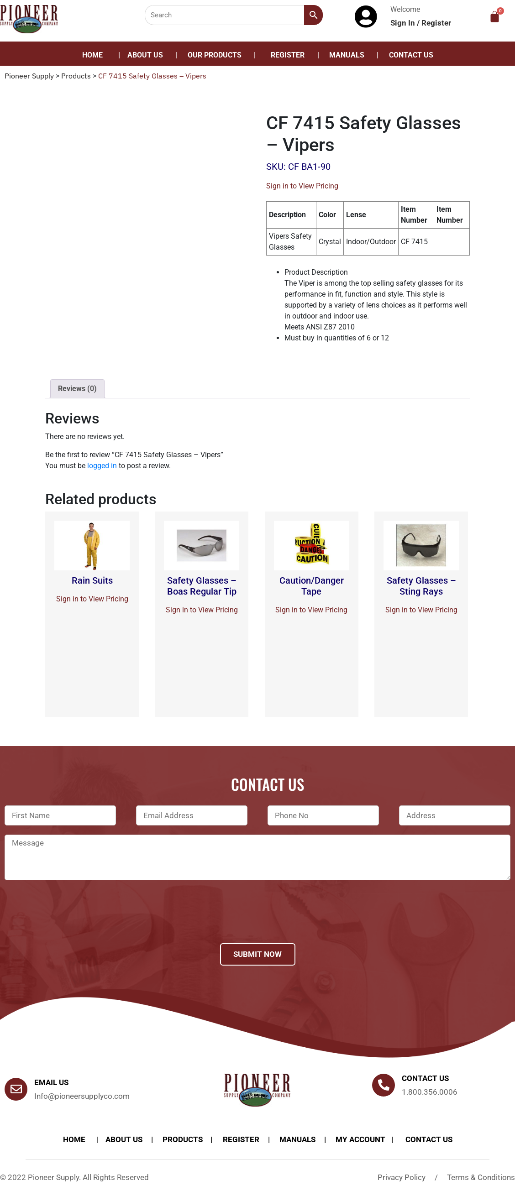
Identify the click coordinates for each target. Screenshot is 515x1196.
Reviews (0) (77, 388)
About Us (145, 55)
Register (436, 22)
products (183, 1139)
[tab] (77, 388)
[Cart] (495, 16)
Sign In (403, 22)
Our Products (215, 55)
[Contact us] (383, 1085)
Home (92, 55)
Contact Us (411, 55)
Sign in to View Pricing (302, 186)
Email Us (51, 1082)
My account (360, 1139)
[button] (216, 55)
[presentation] (74, 923)
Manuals (346, 55)
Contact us (425, 1078)
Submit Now (257, 954)
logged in (102, 465)
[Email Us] (16, 1089)
